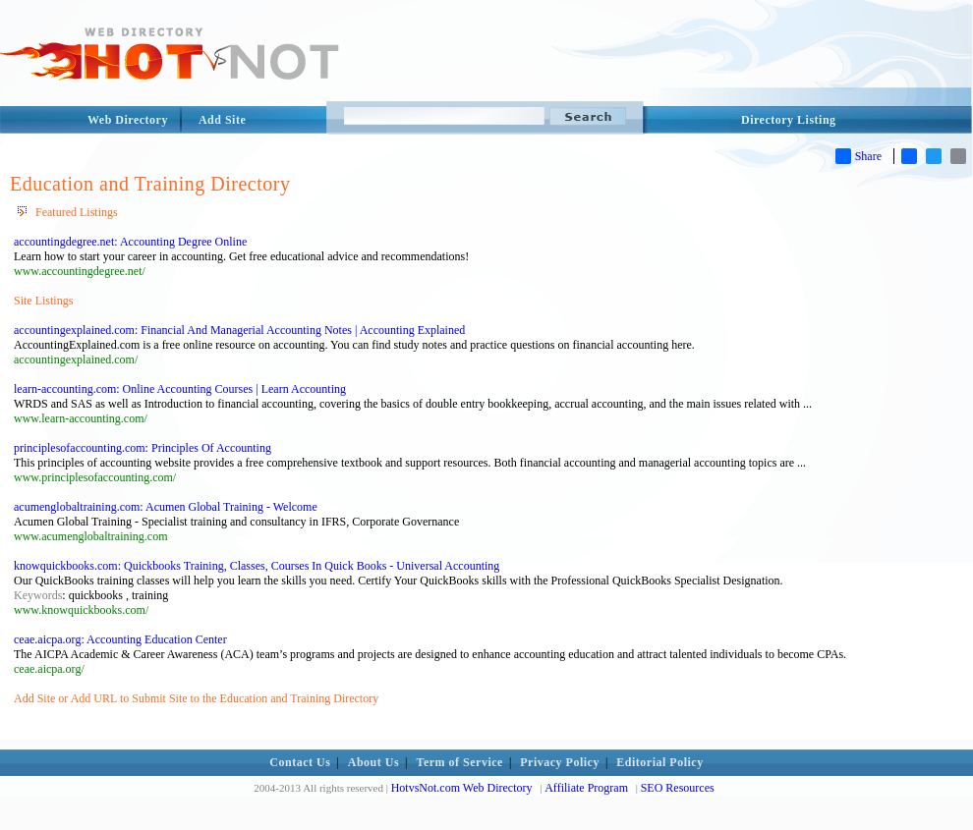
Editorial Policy (659, 762)
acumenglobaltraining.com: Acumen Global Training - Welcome (165, 507)
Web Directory (127, 120)
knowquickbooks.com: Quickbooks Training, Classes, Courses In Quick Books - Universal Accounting (256, 566)
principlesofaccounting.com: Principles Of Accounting (142, 448)
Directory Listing (788, 120)
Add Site (222, 120)
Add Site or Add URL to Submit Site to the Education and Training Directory (196, 698)
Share (858, 156)
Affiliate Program (586, 788)
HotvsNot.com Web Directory (462, 788)
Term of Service (460, 762)
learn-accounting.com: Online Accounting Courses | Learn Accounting (180, 389)
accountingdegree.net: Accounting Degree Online (130, 242)
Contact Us (299, 762)
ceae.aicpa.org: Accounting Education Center (120, 639)
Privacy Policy (560, 762)
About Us (373, 762)
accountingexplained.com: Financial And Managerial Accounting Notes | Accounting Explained (239, 330)
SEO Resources (678, 788)
